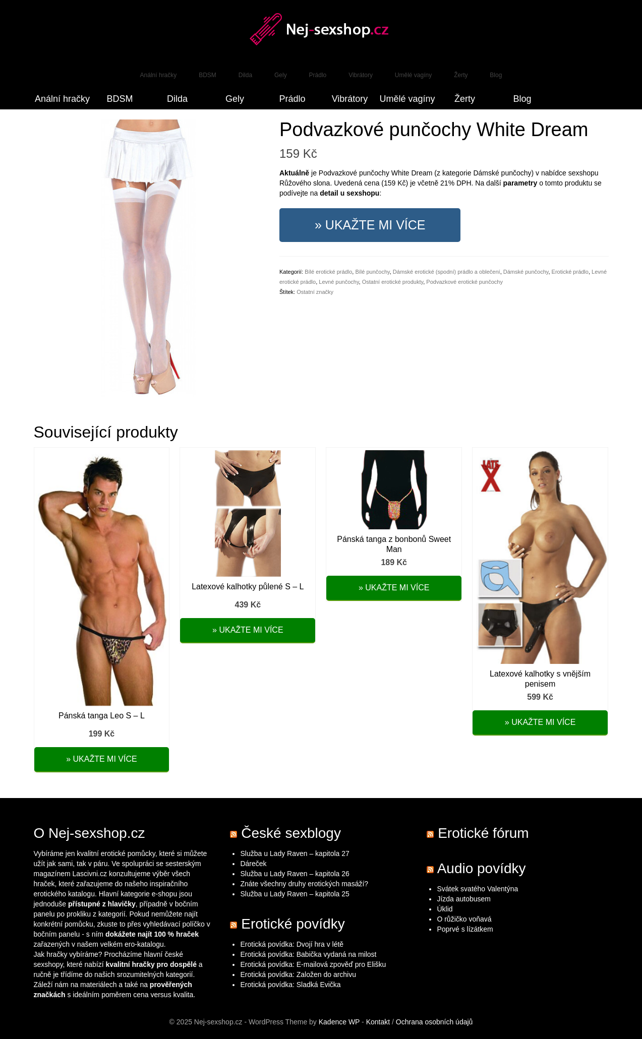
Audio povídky (481, 868)
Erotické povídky (292, 924)
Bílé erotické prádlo (328, 272)
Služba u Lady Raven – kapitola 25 (294, 894)
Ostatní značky (315, 292)
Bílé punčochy (372, 272)
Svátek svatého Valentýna (477, 889)
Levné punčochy (339, 282)
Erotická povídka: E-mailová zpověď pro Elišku (313, 964)
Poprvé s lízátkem (465, 929)
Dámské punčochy (526, 272)
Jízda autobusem (464, 899)
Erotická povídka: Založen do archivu (298, 974)
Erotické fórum (483, 833)
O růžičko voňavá (464, 919)
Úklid (444, 909)
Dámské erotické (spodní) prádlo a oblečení (446, 272)
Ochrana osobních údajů (434, 1022)
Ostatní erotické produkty (392, 282)
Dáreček (253, 864)
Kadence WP (339, 1022)
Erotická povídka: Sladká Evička (290, 985)
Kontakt (378, 1022)
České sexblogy (291, 833)
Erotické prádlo (570, 272)
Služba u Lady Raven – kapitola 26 (294, 874)
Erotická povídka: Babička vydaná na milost (308, 954)
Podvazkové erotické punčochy (464, 282)
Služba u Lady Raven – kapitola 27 (294, 853)
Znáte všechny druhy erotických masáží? (305, 884)
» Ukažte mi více (370, 225)
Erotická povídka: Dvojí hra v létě (291, 944)
